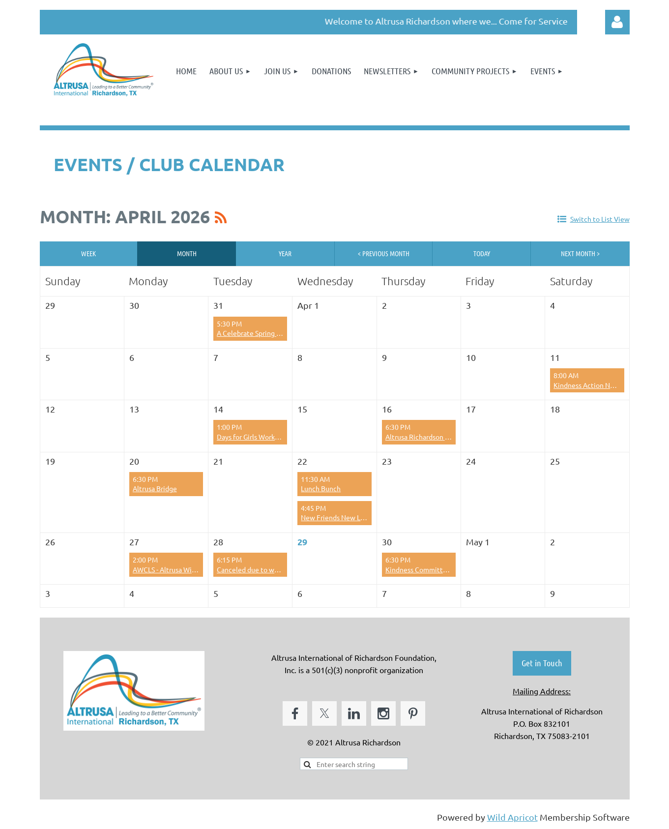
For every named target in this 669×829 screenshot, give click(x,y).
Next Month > (580, 253)
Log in (617, 22)
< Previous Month (383, 253)
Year (285, 253)
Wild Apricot (512, 817)
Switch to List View (600, 218)
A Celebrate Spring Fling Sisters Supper (277, 332)
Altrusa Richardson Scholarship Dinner (444, 436)
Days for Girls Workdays (253, 436)
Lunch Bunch (321, 488)
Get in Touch (542, 662)
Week (88, 253)
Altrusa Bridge (155, 488)
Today (481, 253)
